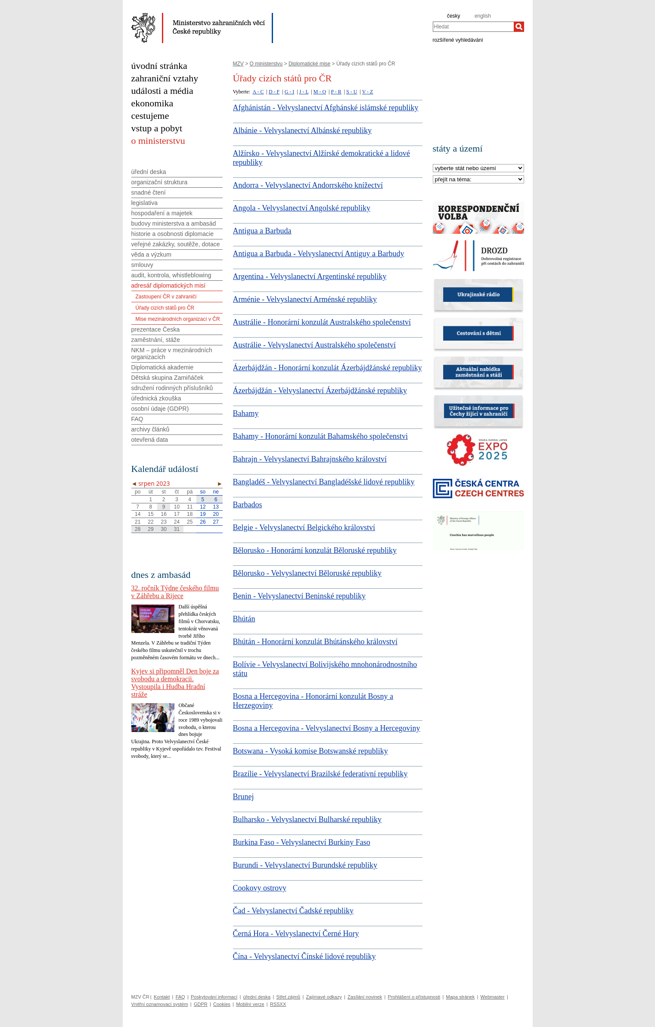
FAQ (137, 419)
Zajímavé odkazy (324, 996)
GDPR (201, 1004)
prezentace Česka (155, 329)
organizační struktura (159, 182)
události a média (162, 90)
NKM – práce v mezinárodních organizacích (171, 353)
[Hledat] (519, 27)
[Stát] (478, 168)
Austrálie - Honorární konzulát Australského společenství (322, 322)
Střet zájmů (288, 996)
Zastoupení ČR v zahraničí (166, 297)
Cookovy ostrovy (260, 888)
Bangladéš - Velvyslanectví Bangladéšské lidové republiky (324, 482)
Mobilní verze (250, 1004)
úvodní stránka (159, 65)
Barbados (247, 504)
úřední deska (148, 171)
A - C (258, 92)
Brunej (243, 796)
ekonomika (152, 103)
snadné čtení (148, 192)
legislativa (144, 202)
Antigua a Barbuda (262, 230)
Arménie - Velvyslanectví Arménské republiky (305, 299)
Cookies (221, 1004)
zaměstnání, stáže (155, 339)
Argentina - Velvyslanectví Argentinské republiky (310, 276)
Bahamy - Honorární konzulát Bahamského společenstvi (320, 436)
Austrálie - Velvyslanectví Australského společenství (314, 345)
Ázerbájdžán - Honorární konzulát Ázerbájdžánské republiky (327, 367)
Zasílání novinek (365, 996)
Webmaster (493, 996)
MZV (238, 64)
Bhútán (244, 618)
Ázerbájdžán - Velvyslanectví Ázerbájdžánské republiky (320, 390)
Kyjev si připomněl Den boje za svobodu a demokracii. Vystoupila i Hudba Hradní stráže (175, 682)
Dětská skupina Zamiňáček (167, 377)
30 (163, 529)
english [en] (483, 16)
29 (150, 529)
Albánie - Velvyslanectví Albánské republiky (302, 130)
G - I (290, 92)
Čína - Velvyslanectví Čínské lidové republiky (304, 956)
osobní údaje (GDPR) (160, 408)
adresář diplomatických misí (168, 285)
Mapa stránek (460, 996)
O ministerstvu (266, 64)
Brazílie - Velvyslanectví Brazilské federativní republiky (320, 773)
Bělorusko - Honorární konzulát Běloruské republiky (315, 550)
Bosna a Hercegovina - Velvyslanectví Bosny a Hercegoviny (326, 728)
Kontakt (162, 996)
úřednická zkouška (156, 398)
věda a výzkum (151, 254)
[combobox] (473, 27)
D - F (274, 92)
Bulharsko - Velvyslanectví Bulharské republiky (307, 819)
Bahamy (246, 413)
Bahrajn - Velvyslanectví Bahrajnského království (310, 459)
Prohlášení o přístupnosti (414, 996)
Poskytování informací (214, 996)
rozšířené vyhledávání (458, 39)
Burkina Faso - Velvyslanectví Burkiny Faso (301, 842)
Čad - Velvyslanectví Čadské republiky (293, 910)
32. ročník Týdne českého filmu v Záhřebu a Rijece (175, 591)
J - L (304, 92)
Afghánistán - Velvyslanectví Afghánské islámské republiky (326, 107)
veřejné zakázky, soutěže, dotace (175, 244)
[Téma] (478, 179)
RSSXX (278, 1004)
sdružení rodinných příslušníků (172, 388)
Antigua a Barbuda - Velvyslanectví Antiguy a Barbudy (318, 253)
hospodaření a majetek (161, 213)
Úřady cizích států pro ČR (165, 308)
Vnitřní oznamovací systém (159, 1004)
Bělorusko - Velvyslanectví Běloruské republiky (307, 573)
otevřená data (149, 439)
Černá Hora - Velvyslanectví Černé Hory (296, 933)
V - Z (367, 92)
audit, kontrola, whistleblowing (171, 275)
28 (137, 529)
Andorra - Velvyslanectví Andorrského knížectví (308, 185)
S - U (351, 92)
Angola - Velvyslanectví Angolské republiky (302, 208)
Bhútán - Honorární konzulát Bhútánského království (315, 641)
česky (453, 16)
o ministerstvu (158, 140)
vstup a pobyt (157, 128)
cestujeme (150, 115)
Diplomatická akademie (162, 367)
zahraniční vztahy (165, 78)
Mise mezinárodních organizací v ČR (178, 319)
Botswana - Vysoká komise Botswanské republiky (310, 751)
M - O (320, 92)
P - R (336, 92)
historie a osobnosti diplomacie (172, 233)
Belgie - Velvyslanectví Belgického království (304, 527)
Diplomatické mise (309, 64)
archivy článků (150, 429)
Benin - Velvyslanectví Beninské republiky (299, 596)
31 (177, 529)
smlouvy (142, 264)
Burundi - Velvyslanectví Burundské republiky (305, 865)
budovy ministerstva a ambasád (173, 223)
